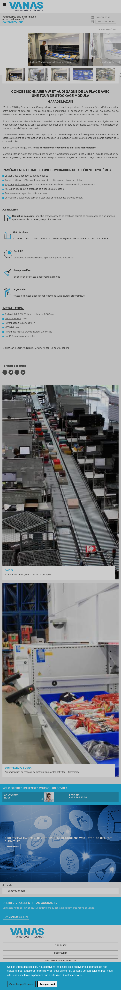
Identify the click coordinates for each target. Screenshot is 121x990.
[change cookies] (21, 984)
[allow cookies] (47, 984)
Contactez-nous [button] (72, 975)
